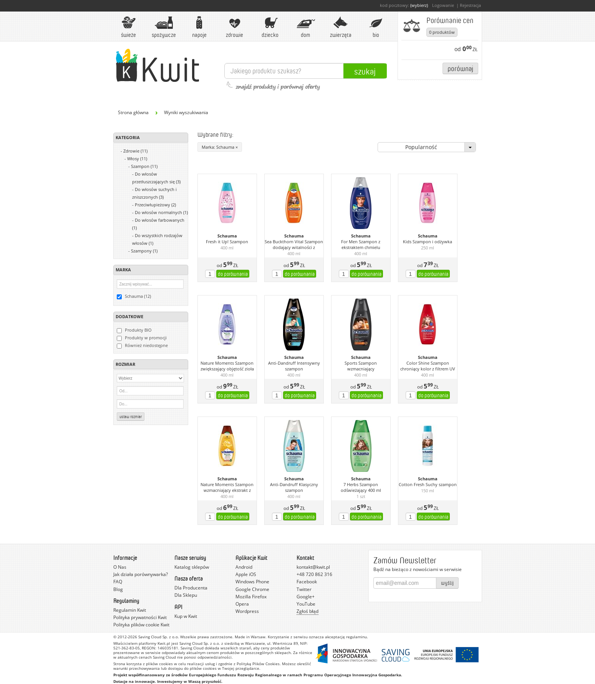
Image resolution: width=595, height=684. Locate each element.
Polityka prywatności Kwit (140, 617)
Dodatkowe (129, 316)
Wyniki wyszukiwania (186, 112)
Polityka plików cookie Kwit (141, 624)
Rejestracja (470, 5)
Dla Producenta (190, 587)
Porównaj (460, 68)
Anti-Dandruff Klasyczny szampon (294, 487)
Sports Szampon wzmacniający (361, 366)
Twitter (304, 589)
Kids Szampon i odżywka (427, 241)
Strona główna (133, 112)
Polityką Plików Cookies (258, 663)
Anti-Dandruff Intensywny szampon (294, 366)
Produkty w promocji (142, 338)
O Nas (119, 567)
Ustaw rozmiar (130, 416)
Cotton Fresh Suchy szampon (428, 484)
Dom (305, 27)
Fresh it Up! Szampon (227, 241)
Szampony (144, 251)
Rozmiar (125, 364)
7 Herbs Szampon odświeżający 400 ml (361, 487)
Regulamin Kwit (129, 610)
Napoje (199, 27)
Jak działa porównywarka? (140, 574)
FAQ (117, 581)
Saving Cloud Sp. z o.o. (158, 636)
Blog (118, 589)
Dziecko (270, 27)
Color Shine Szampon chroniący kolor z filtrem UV (427, 366)
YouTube (306, 604)
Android (243, 567)
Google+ (306, 596)
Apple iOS (245, 574)
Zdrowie (234, 27)
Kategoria (128, 137)
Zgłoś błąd (307, 611)
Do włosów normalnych (161, 212)
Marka (123, 269)
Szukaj (365, 71)
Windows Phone (252, 581)
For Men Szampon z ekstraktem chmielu (360, 244)
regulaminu (356, 636)
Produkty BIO (134, 330)
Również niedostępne (142, 345)
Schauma (227, 236)
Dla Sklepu (185, 595)
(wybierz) (419, 5)
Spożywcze (164, 27)
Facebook (307, 581)
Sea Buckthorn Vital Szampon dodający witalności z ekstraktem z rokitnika (294, 245)
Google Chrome (252, 589)
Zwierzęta (340, 27)
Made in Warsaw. (251, 636)
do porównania (233, 273)
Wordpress (247, 611)
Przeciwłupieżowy (155, 205)
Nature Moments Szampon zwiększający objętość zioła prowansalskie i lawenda (227, 366)
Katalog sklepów (191, 567)
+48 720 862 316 (314, 574)
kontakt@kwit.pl (313, 567)
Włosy (137, 158)
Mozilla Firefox (251, 596)
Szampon (144, 166)
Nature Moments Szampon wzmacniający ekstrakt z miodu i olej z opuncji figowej (227, 487)
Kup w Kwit (185, 616)
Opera (242, 604)
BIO (376, 27)
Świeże (128, 27)
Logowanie (443, 5)
